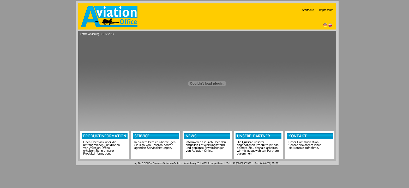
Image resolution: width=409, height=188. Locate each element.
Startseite (310, 9)
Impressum (326, 9)
